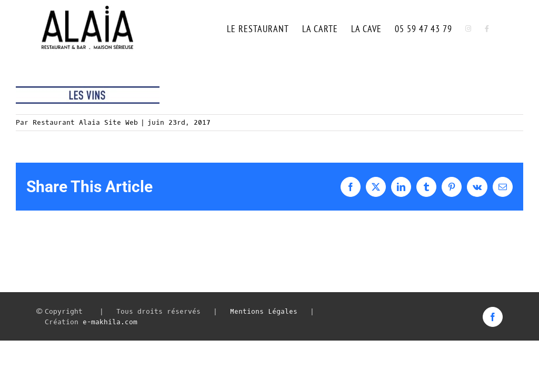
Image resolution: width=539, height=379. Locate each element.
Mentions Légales (263, 311)
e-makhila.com (110, 321)
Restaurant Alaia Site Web (85, 122)
